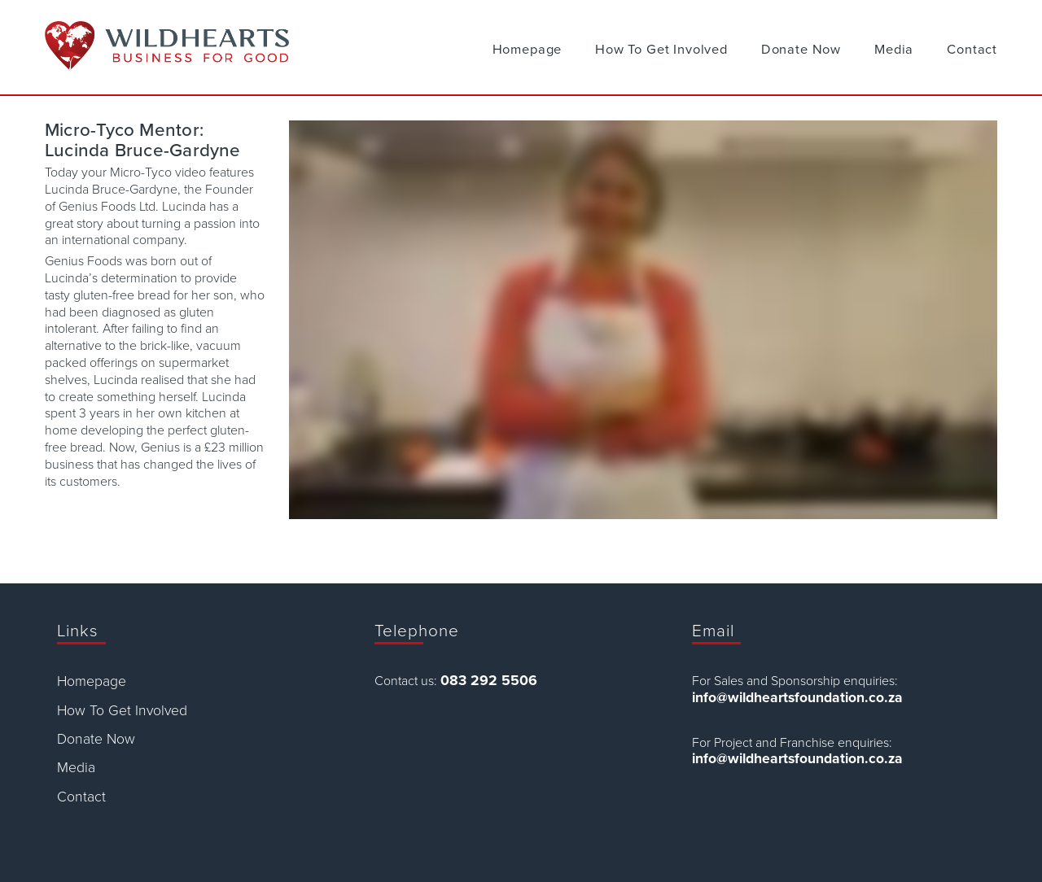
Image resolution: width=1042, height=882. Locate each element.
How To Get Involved (661, 49)
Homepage (528, 49)
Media (893, 49)
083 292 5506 (488, 680)
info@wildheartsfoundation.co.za (797, 697)
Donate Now (801, 49)
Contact (972, 49)
